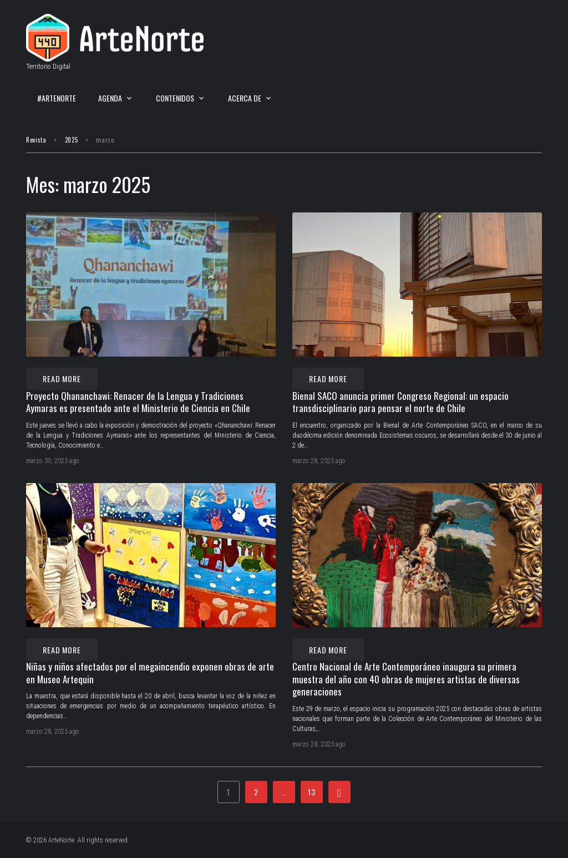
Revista (36, 139)
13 (312, 792)
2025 (71, 139)
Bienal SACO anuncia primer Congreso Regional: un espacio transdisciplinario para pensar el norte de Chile (400, 402)
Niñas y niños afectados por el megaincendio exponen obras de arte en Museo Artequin (150, 672)
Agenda (110, 98)
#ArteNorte (56, 98)
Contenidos (175, 98)
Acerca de (244, 98)
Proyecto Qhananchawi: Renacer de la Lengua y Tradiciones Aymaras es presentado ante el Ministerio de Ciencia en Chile (138, 402)
